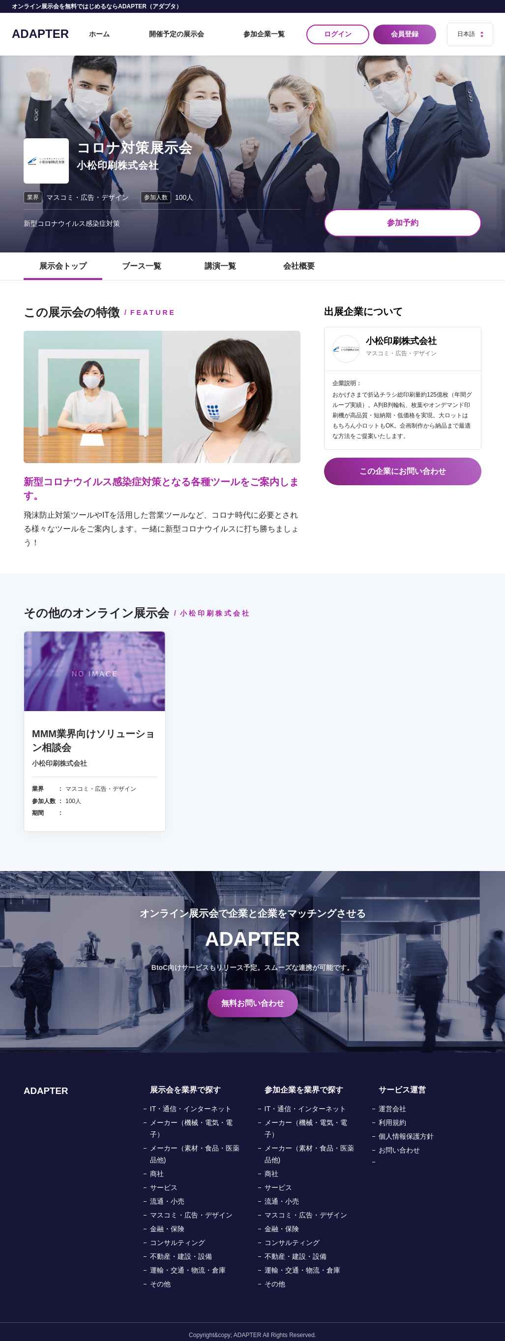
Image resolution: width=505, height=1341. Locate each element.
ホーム (154, 31)
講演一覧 (220, 259)
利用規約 (392, 1116)
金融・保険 (167, 1222)
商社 (157, 1167)
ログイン (338, 31)
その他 (160, 1277)
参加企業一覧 (272, 31)
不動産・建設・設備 (181, 1250)
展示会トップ (63, 259)
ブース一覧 (141, 259)
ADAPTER (40, 30)
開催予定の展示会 (208, 31)
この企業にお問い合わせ (402, 465)
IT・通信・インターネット (191, 1102)
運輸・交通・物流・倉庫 (188, 1264)
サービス (164, 1181)
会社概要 (299, 259)
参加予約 (402, 216)
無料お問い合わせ (252, 997)
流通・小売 (167, 1195)
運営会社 (392, 1102)
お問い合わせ (399, 1144)
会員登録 (406, 31)
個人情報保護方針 (406, 1130)
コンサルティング (177, 1236)
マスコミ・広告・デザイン (191, 1209)
